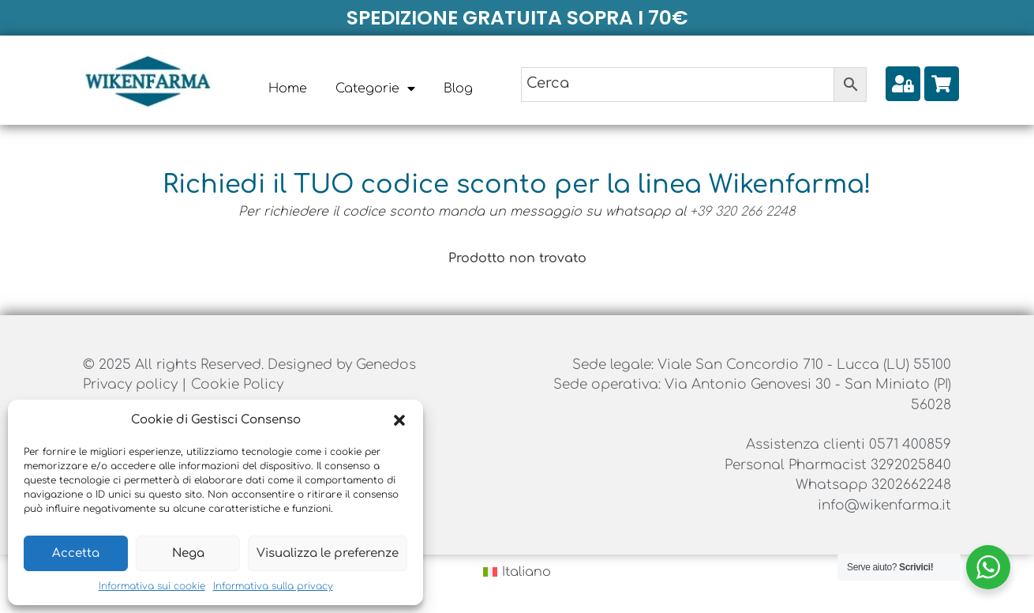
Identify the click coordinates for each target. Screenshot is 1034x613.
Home (287, 88)
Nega (188, 553)
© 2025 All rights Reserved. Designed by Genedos (249, 364)
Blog (458, 88)
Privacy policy (132, 384)
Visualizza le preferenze (328, 553)
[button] (399, 420)
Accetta (75, 553)
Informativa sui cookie (152, 586)
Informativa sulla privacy (273, 586)
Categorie (375, 88)
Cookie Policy (237, 384)
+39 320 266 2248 (743, 212)
